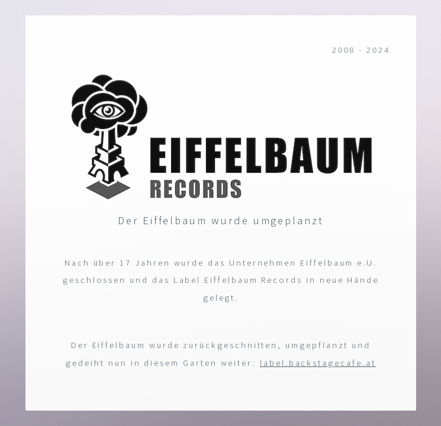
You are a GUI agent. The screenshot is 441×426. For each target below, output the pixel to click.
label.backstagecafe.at (318, 362)
